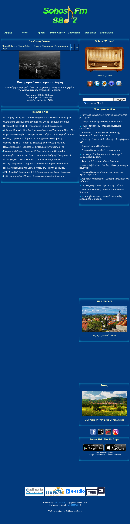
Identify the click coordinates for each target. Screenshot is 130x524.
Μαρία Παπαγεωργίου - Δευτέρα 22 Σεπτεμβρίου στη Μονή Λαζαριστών (38, 134)
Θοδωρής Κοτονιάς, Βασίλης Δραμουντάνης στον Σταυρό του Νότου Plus (39, 130)
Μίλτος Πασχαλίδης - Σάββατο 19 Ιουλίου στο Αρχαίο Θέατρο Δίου (35, 163)
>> (76, 47)
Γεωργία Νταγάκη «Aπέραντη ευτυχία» (100, 150)
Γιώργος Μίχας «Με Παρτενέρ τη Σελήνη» (102, 185)
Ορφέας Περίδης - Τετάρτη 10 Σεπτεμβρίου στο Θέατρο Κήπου (34, 142)
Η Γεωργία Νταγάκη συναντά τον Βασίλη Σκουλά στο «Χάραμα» (100, 197)
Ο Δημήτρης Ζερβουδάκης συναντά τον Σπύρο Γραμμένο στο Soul (36, 121)
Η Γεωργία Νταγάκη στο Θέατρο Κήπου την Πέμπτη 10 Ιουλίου (34, 167)
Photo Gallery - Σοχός (28, 46)
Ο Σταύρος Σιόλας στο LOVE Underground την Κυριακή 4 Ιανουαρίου (37, 117)
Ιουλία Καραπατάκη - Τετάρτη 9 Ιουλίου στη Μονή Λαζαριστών (33, 176)
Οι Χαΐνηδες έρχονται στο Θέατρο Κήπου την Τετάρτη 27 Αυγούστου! (37, 155)
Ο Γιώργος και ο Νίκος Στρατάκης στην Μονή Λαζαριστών (31, 159)
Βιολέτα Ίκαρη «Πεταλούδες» (95, 146)
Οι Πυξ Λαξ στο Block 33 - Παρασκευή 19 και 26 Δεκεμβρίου (33, 126)
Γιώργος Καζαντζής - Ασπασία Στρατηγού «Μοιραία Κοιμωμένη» (100, 155)
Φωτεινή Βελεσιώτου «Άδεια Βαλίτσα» (100, 161)
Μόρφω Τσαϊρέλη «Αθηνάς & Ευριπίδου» (101, 121)
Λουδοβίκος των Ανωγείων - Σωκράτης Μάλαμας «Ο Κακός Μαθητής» (99, 133)
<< (72, 47)
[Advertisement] (104, 252)
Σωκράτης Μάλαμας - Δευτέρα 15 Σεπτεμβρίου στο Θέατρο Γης (34, 151)
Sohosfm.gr (60, 502)
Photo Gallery (8, 46)
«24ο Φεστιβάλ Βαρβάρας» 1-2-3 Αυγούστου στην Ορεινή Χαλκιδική (36, 172)
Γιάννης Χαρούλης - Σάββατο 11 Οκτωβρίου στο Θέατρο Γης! (33, 138)
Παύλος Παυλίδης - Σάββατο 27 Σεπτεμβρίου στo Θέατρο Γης (33, 147)
